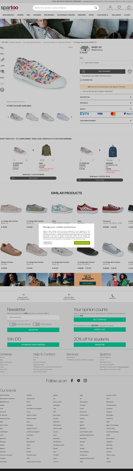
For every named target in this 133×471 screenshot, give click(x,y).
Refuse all (47, 243)
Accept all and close (82, 243)
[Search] (96, 8)
